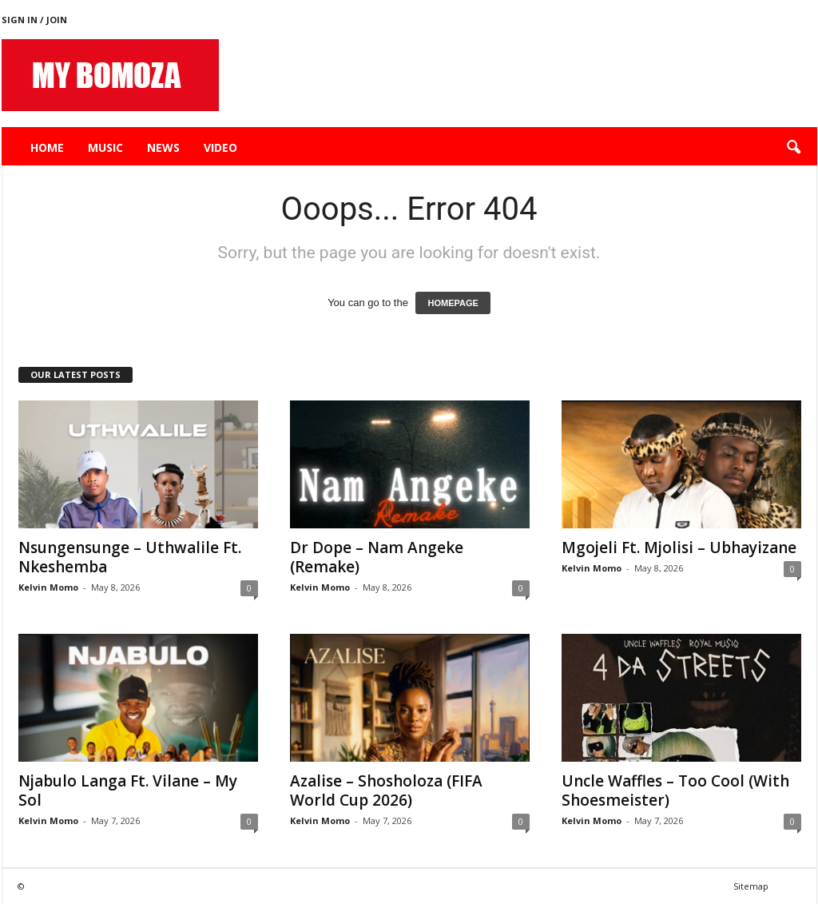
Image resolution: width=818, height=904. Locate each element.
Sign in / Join (34, 20)
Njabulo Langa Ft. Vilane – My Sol (127, 790)
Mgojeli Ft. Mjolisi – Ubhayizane (679, 547)
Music (105, 147)
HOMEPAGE (452, 303)
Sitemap (750, 886)
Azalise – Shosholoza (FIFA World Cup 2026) (386, 790)
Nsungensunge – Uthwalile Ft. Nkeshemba (129, 557)
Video (220, 147)
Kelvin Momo (48, 587)
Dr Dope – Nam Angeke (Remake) (376, 557)
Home (47, 147)
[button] (793, 147)
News (163, 147)
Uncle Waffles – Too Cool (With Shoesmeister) (675, 790)
